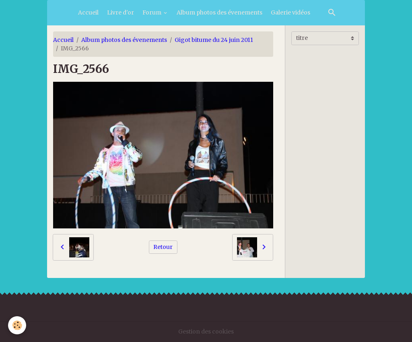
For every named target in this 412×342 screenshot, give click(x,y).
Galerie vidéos (290, 12)
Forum (152, 12)
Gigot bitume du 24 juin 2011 (214, 40)
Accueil (88, 12)
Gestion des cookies (206, 331)
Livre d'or (120, 12)
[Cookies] (17, 325)
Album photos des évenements (219, 12)
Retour (163, 247)
